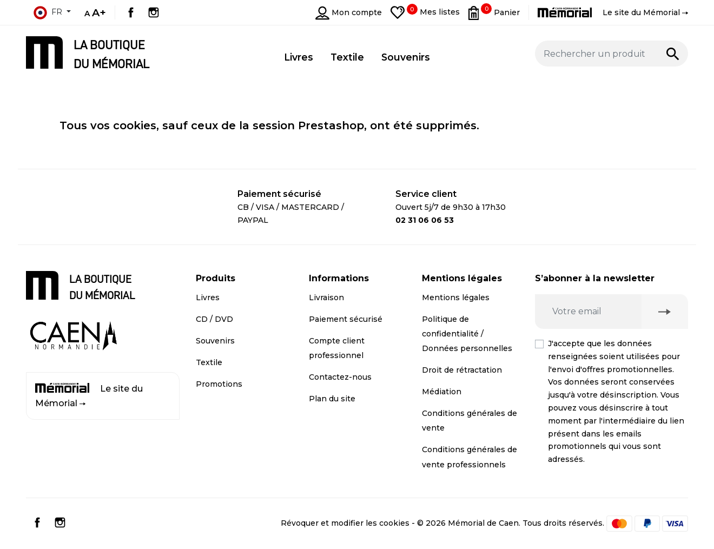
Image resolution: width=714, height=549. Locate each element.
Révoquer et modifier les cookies (345, 523)
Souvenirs (215, 341)
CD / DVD (214, 319)
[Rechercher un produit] (612, 54)
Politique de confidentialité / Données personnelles (467, 333)
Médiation (441, 391)
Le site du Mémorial (89, 395)
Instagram (154, 12)
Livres (208, 297)
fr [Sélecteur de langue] (47, 12)
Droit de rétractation (462, 370)
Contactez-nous (340, 377)
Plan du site (332, 399)
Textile (209, 362)
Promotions (219, 384)
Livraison (326, 297)
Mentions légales (456, 297)
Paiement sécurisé (345, 319)
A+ (99, 12)
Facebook (131, 12)
